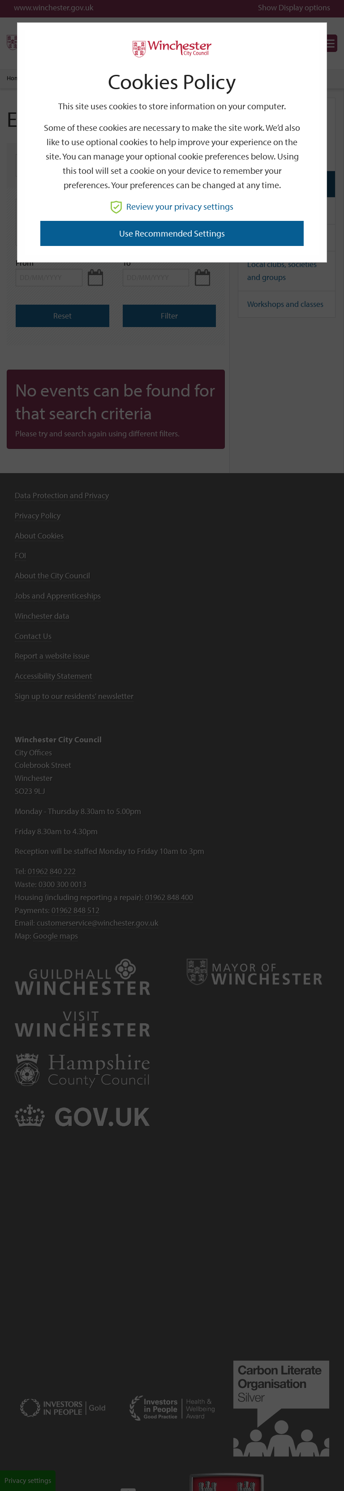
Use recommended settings (172, 233)
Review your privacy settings (172, 206)
